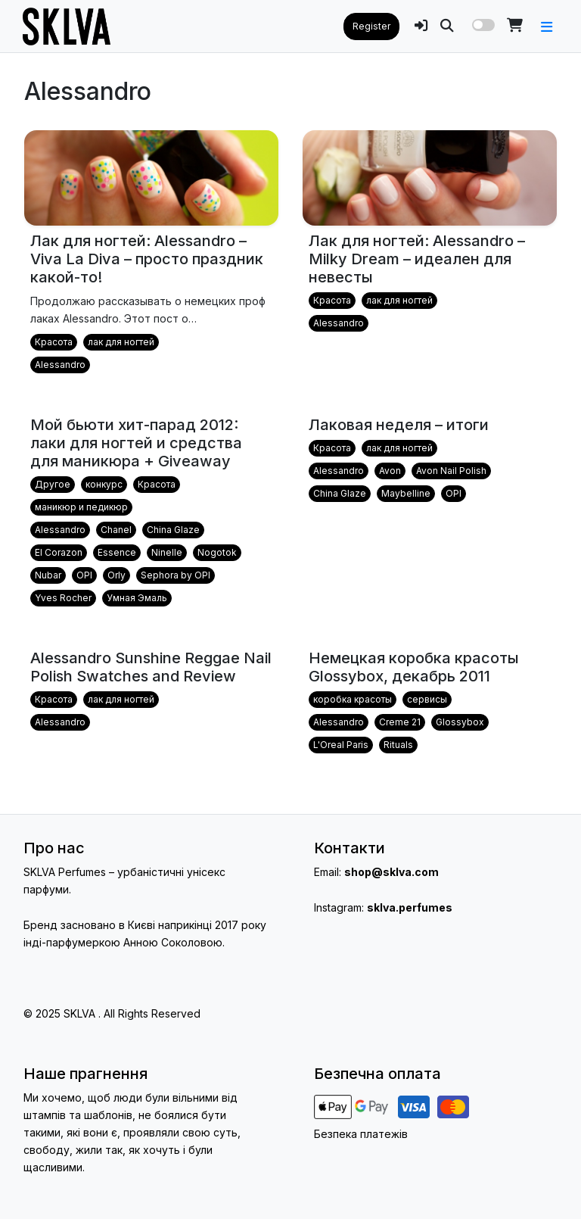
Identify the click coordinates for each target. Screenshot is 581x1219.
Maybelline (405, 493)
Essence (117, 552)
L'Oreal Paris (340, 744)
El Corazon (58, 552)
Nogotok (217, 552)
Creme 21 (400, 722)
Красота (54, 342)
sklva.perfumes (409, 907)
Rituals (398, 744)
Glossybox (460, 722)
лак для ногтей (121, 342)
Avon (390, 470)
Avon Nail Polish (451, 470)
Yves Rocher (63, 597)
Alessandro (60, 364)
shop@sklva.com (391, 871)
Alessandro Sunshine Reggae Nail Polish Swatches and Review (151, 667)
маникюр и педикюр (81, 507)
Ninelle (166, 552)
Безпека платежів (361, 1133)
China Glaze (173, 529)
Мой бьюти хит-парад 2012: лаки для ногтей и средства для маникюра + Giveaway (136, 443)
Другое (52, 484)
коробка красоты (352, 699)
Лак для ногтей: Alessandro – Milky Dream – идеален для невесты (417, 259)
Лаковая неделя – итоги (399, 425)
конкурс (104, 484)
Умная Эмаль (137, 597)
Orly (116, 575)
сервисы (427, 699)
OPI (84, 575)
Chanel (116, 529)
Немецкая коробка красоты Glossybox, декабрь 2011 (414, 667)
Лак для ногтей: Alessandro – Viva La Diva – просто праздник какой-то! (146, 259)
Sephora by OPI (175, 575)
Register (371, 26)
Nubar (48, 575)
